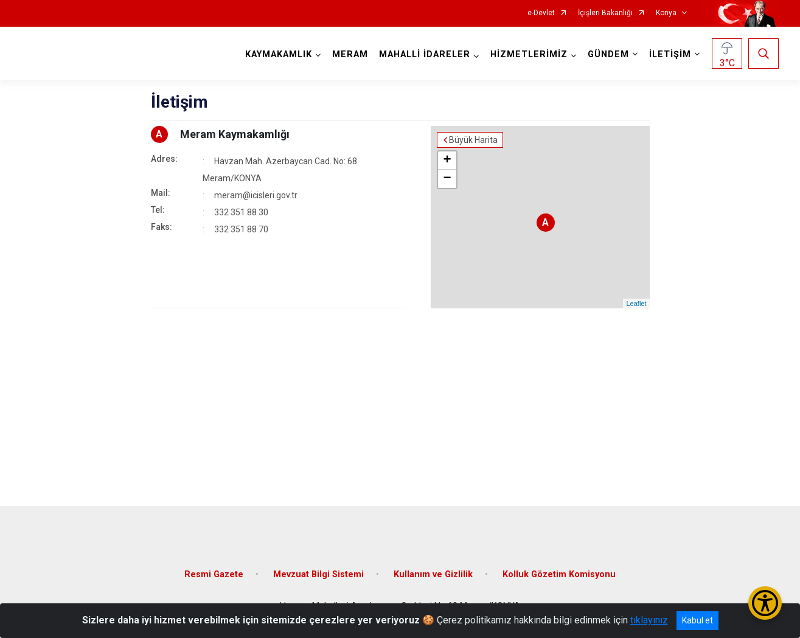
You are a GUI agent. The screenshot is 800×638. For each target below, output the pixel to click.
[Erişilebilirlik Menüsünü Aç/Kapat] (765, 603)
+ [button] (447, 160)
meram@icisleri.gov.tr (255, 195)
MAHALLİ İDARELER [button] (424, 54)
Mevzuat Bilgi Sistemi (318, 574)
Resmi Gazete (213, 574)
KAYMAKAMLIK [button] (278, 54)
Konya (666, 13)
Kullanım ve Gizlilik (433, 574)
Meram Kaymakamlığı (235, 134)
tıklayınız (649, 620)
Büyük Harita (473, 140)
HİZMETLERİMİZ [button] (529, 54)
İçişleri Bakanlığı (605, 13)
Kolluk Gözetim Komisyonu (559, 574)
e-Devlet (541, 13)
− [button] (447, 179)
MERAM (350, 54)
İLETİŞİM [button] (670, 54)
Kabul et (697, 620)
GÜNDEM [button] (608, 54)
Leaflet (636, 303)
